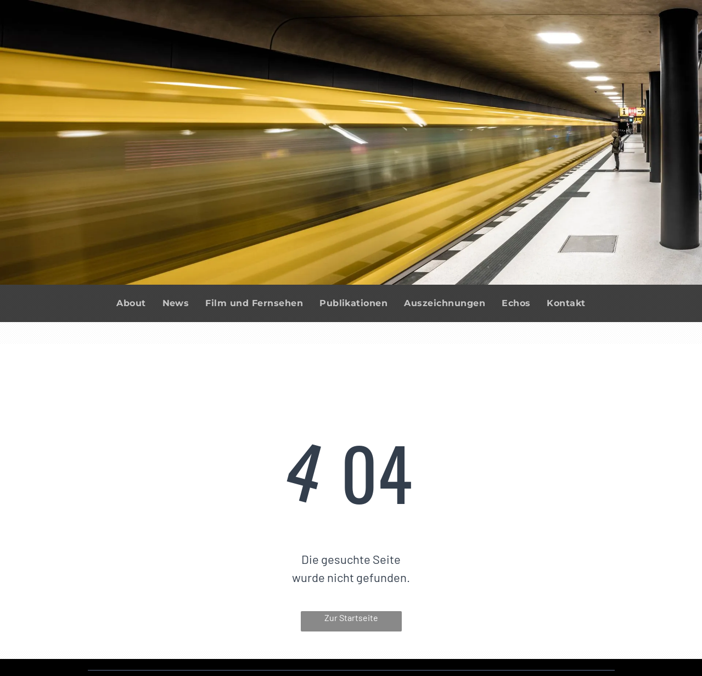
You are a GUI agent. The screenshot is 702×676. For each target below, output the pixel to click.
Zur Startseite (351, 617)
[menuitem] (131, 303)
